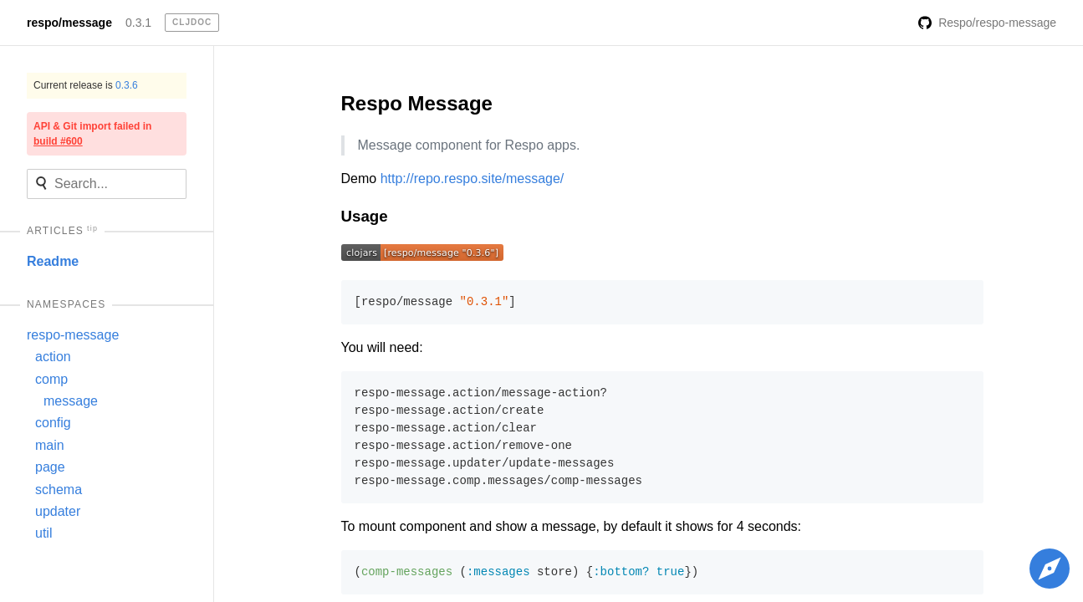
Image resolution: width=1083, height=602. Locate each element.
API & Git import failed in (92, 133)
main (49, 445)
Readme (53, 261)
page (50, 467)
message (70, 401)
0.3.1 (138, 22)
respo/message (69, 22)
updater (57, 511)
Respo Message (417, 103)
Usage (364, 216)
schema (58, 489)
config (53, 423)
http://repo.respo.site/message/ (472, 178)
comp (51, 379)
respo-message (73, 335)
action (53, 356)
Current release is (85, 85)
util (43, 533)
